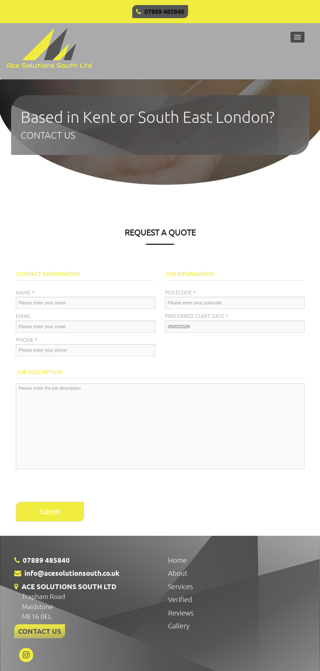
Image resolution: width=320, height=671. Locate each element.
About (178, 573)
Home (177, 560)
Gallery (178, 625)
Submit (50, 511)
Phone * (26, 339)
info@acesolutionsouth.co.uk (72, 573)
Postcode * (180, 292)
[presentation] (64, 486)
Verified (180, 599)
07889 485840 (164, 11)
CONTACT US (39, 631)
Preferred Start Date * (196, 315)
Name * (25, 292)
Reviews (180, 612)
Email (23, 315)
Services (180, 586)
